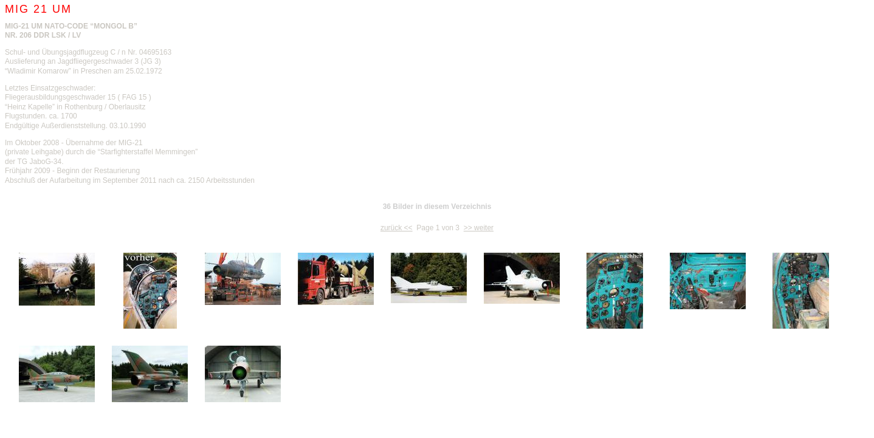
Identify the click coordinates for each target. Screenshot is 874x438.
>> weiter (479, 228)
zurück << (396, 228)
